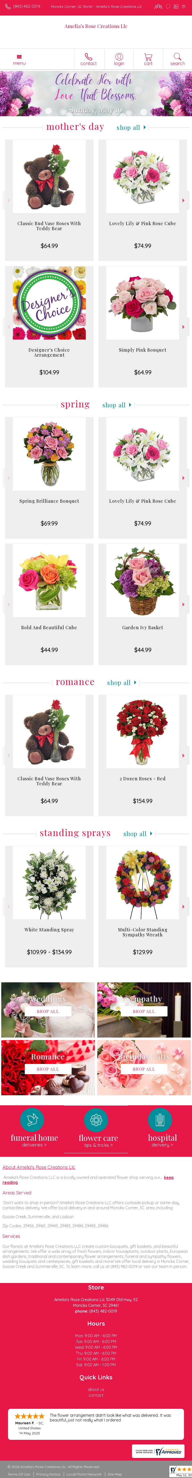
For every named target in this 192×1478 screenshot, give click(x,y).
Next (184, 200)
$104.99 (49, 372)
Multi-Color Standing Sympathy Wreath (143, 932)
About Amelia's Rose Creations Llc (38, 1167)
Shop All (128, 127)
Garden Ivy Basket (142, 627)
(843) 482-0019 (26, 6)
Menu (19, 63)
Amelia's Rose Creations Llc (96, 26)
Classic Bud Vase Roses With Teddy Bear (49, 225)
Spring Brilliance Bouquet (49, 501)
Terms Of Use (19, 1474)
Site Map (115, 1474)
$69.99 (49, 523)
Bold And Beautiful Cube (49, 627)
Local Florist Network (84, 1474)
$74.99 (142, 245)
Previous (7, 200)
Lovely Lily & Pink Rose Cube (142, 223)
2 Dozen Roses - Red (143, 779)
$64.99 (49, 245)
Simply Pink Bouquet (142, 350)
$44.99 (49, 650)
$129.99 (142, 952)
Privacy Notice (48, 1474)
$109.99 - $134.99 (49, 952)
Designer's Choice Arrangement (49, 352)
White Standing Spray (49, 930)
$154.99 (142, 801)
